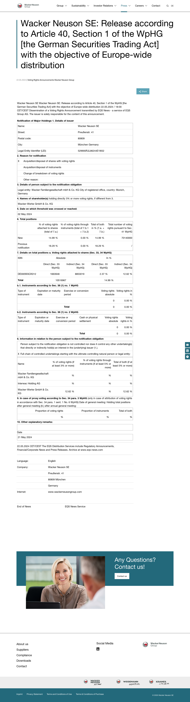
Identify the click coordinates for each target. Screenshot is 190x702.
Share (143, 91)
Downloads (23, 660)
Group (60, 5)
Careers (139, 5)
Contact (156, 5)
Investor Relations (103, 5)
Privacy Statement (35, 694)
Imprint (19, 694)
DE (172, 6)
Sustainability (78, 5)
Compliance (24, 655)
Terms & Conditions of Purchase (90, 694)
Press (124, 5)
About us (22, 644)
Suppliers (22, 649)
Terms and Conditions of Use (59, 694)
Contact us (122, 576)
